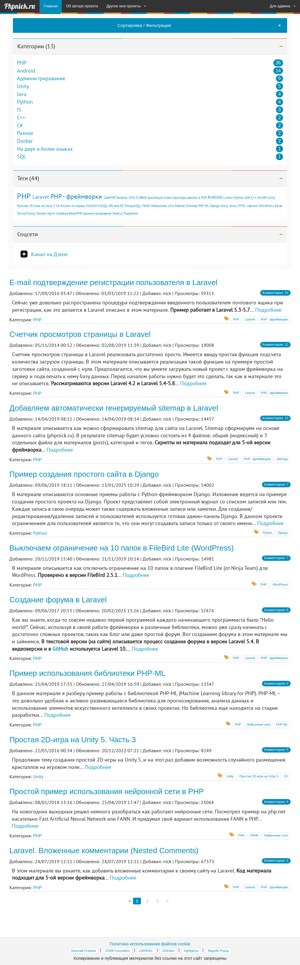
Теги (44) (28, 178)
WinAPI (262, 198)
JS (19, 109)
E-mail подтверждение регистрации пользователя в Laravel (113, 282)
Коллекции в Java (160, 198)
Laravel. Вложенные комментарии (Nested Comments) (103, 850)
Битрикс (122, 198)
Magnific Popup (218, 950)
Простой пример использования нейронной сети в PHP (106, 791)
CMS (132, 198)
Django (215, 206)
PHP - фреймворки (76, 196)
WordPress (266, 206)
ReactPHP (75, 213)
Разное (25, 133)
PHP (21, 63)
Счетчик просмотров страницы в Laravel (80, 334)
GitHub (60, 648)
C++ (21, 117)
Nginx (51, 213)
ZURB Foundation (117, 950)
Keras (278, 206)
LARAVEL (146, 950)
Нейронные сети (162, 206)
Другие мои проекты (123, 6)
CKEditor (168, 950)
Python (25, 101)
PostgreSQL (133, 206)
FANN (146, 206)
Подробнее (268, 309)
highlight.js (191, 950)
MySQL (103, 206)
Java (21, 94)
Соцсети (27, 234)
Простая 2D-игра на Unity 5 (36, 206)
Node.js (117, 213)
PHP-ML (203, 206)
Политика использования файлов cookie (150, 944)
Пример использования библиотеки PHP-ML (87, 673)
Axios (233, 206)
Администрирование (41, 78)
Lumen (228, 198)
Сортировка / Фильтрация (144, 25)
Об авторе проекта (82, 6)
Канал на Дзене (49, 254)
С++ (253, 198)
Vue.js (225, 206)
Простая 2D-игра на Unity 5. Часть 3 (72, 740)
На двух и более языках (45, 149)
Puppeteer (131, 213)
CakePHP (110, 198)
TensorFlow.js (26, 213)
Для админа (280, 6)
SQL (21, 156)
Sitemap (191, 206)
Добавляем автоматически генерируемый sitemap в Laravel (113, 408)
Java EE (119, 206)
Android (26, 70)
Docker (25, 141)
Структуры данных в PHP (190, 198)
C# (20, 125)
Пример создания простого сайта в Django (84, 474)
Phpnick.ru (19, 6)
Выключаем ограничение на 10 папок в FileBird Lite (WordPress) (121, 548)
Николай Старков (83, 950)
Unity (23, 86)
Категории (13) (36, 46)
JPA (111, 206)
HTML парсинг (248, 206)
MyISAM (91, 206)
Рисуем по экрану (72, 206)
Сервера (62, 213)
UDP (247, 198)
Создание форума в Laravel (58, 600)
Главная (50, 6)
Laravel (41, 196)
